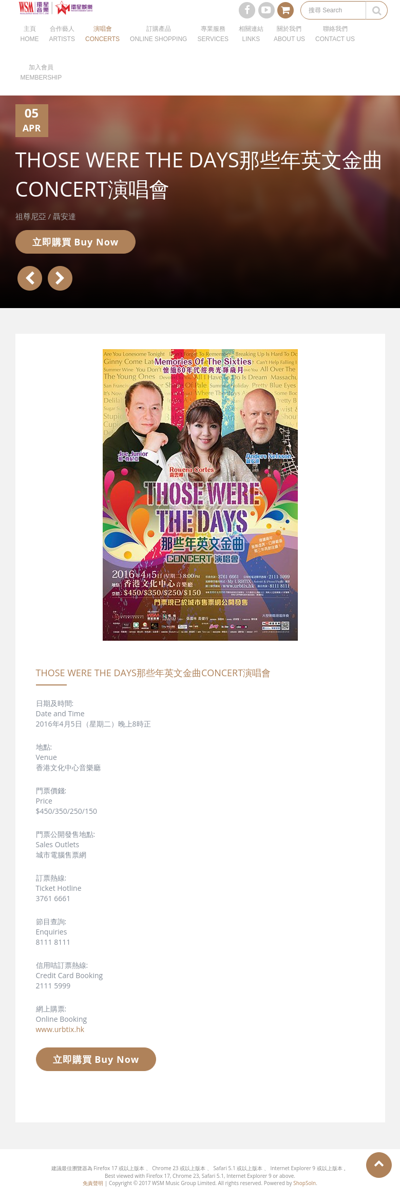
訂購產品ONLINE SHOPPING (158, 46)
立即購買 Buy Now (75, 242)
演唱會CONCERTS (102, 46)
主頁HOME (30, 46)
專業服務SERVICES (212, 46)
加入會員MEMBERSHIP (41, 84)
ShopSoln (304, 1183)
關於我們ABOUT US (289, 46)
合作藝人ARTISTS (62, 46)
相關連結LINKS (251, 46)
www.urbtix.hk (60, 1029)
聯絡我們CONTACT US (335, 46)
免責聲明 (93, 1183)
